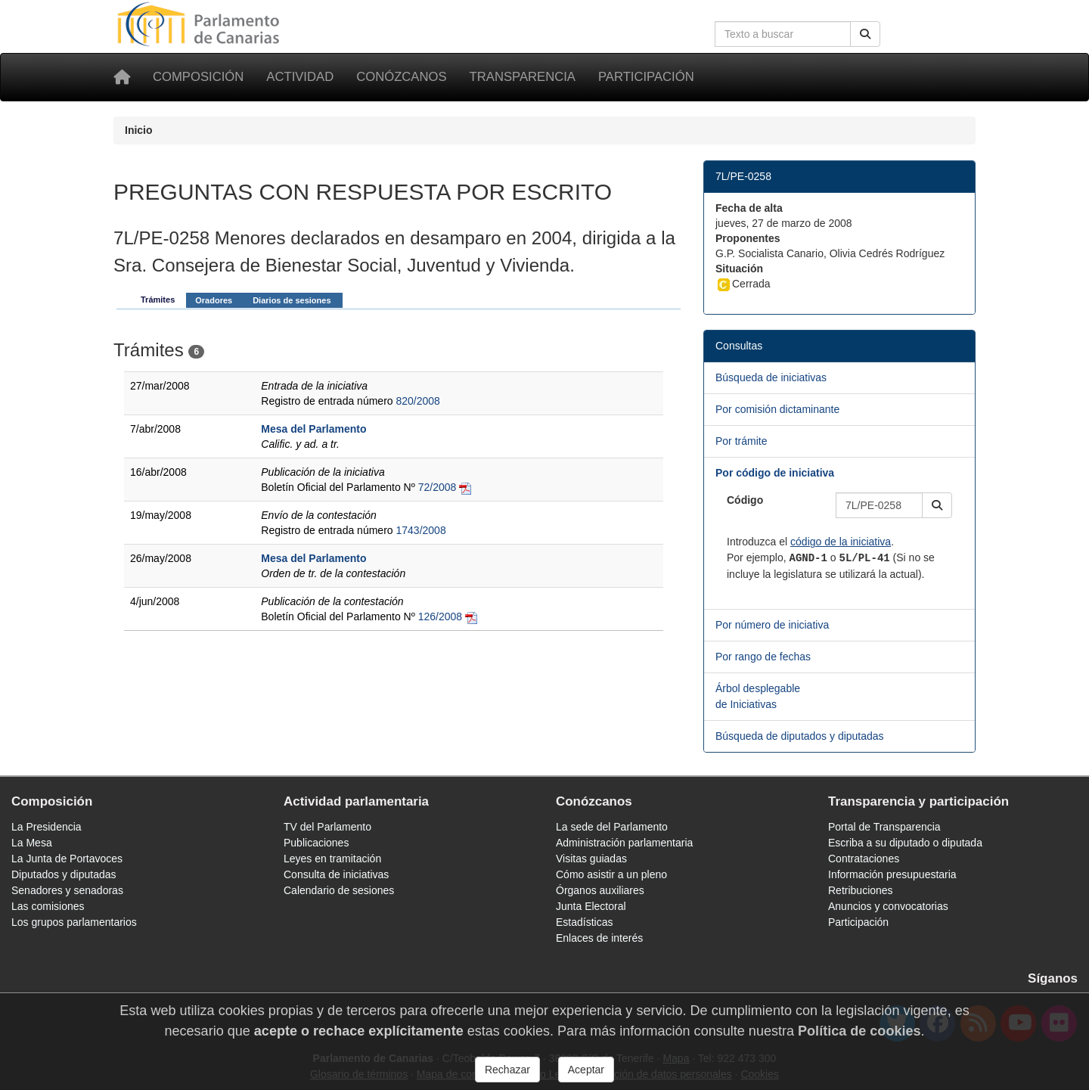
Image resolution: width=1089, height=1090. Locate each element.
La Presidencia (46, 827)
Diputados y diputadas (63, 874)
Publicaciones (316, 843)
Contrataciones (863, 858)
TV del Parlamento (327, 827)
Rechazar (507, 1070)
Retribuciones (860, 890)
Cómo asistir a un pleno (611, 874)
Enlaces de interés (599, 938)
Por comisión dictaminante (777, 409)
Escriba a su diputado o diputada (905, 843)
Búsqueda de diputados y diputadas (799, 736)
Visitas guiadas (591, 858)
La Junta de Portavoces (67, 858)
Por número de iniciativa (772, 625)
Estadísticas (584, 922)
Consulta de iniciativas (336, 874)
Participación (646, 77)
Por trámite (741, 441)
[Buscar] (865, 34)
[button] (937, 505)
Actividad (300, 77)
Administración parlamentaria (624, 843)
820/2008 (417, 401)
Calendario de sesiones (339, 890)
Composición (198, 77)
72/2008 (437, 487)
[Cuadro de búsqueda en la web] (783, 34)
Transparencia (523, 77)
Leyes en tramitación (332, 858)
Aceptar (586, 1070)
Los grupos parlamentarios (74, 922)
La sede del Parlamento (612, 827)
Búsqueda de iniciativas (771, 377)
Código (745, 500)
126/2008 (440, 616)
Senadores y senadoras (67, 890)
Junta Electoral (591, 906)
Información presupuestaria (892, 874)
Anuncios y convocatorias (888, 906)
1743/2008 (420, 530)
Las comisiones (48, 906)
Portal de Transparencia (884, 827)
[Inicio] (121, 77)
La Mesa (31, 843)
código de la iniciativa (840, 542)
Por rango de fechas (763, 657)
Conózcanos (401, 77)
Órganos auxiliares (600, 890)
